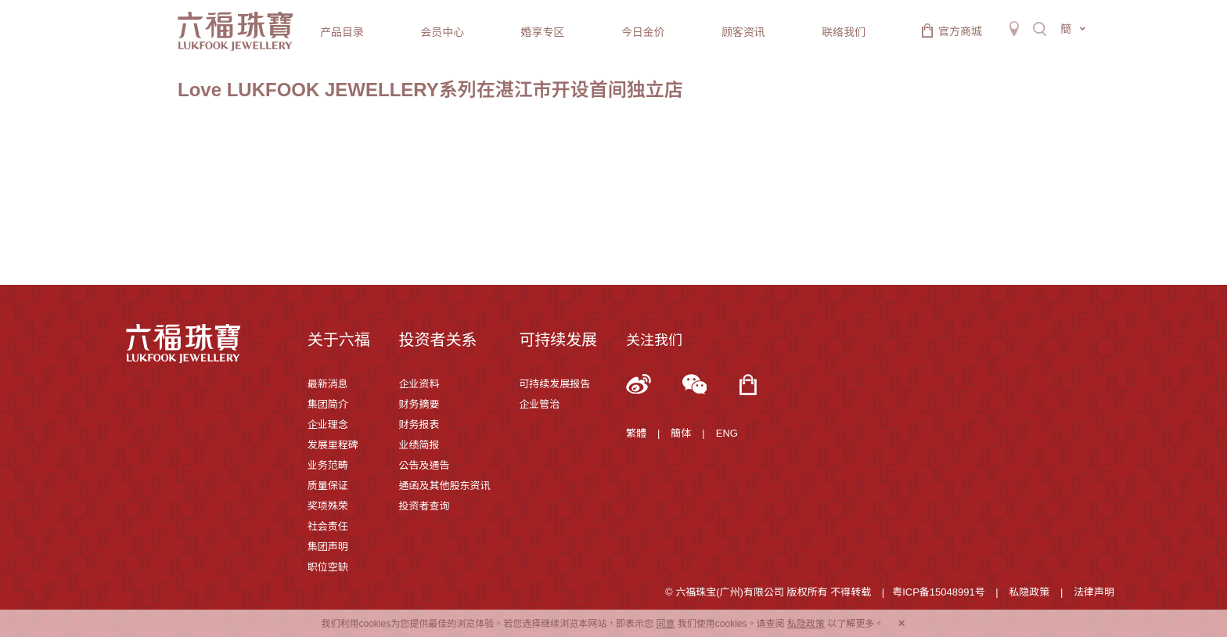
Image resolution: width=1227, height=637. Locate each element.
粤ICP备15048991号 (938, 592)
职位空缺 (328, 567)
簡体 (681, 433)
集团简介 (328, 404)
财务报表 (418, 424)
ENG (727, 433)
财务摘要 (418, 404)
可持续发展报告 (554, 384)
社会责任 (328, 526)
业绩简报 (418, 445)
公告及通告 (423, 465)
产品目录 (342, 32)
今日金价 (643, 32)
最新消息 (328, 384)
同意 (665, 623)
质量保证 (328, 485)
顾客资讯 (743, 32)
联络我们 (843, 32)
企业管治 (539, 404)
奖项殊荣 (328, 506)
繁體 (636, 433)
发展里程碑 (333, 445)
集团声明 (328, 546)
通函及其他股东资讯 (444, 485)
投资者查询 (423, 506)
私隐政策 (1029, 592)
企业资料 (418, 384)
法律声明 (1094, 592)
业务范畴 (328, 465)
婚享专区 (542, 32)
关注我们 (654, 340)
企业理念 (328, 424)
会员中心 (442, 32)
